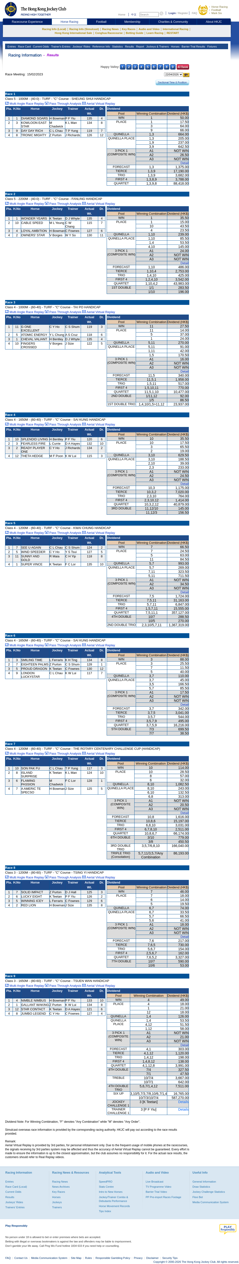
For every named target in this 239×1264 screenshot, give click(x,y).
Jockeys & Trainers (157, 46)
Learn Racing (154, 33)
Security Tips (170, 1257)
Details (183, 1102)
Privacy (138, 1257)
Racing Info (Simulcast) (84, 29)
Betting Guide (134, 33)
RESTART (173, 33)
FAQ (194, 13)
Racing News (110, 29)
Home (121, 14)
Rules (89, 1257)
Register (183, 13)
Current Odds (40, 46)
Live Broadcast (154, 1181)
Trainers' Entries (14, 1207)
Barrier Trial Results (193, 46)
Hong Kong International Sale (73, 33)
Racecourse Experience (27, 22)
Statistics (117, 46)
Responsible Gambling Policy (113, 1257)
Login (172, 13)
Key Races (128, 29)
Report (139, 46)
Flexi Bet (197, 1197)
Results (129, 46)
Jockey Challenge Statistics (208, 1191)
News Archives (61, 1186)
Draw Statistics (201, 1186)
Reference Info (101, 46)
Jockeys (57, 1202)
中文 (133, 14)
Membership (132, 22)
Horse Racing (219, 6)
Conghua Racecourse (109, 33)
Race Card (24, 46)
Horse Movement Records (114, 1206)
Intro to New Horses (110, 1191)
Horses (174, 46)
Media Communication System (210, 1202)
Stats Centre (106, 1186)
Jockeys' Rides (81, 46)
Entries (11, 46)
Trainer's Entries (60, 46)
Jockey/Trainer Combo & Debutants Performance (113, 1199)
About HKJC (214, 22)
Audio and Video (149, 29)
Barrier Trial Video (156, 1191)
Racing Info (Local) (54, 29)
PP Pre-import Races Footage (163, 1197)
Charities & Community (173, 22)
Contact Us (20, 1257)
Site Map (76, 1257)
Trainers (57, 1207)
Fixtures (212, 46)
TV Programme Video (158, 1186)
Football (216, 9)
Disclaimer (152, 1257)
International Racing (175, 29)
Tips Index (105, 1211)
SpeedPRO (105, 1181)
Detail (185, 163)
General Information (204, 1181)
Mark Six (216, 13)
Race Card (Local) (16, 1186)
